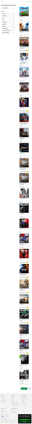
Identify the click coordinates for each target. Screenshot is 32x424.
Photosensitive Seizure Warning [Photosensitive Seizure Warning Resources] (15, 403)
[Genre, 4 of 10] (8, 20)
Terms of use (16, 420)
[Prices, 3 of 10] (8, 18)
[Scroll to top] (30, 389)
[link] (24, 14)
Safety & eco (3, 422)
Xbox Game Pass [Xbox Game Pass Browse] (3, 400)
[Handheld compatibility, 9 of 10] (8, 30)
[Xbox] (3, 4)
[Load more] (24, 389)
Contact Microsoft (6, 420)
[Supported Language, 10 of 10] (8, 33)
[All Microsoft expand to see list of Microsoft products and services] (1, 1)
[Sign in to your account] (30, 1)
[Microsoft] (16, 0)
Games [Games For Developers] (12, 410)
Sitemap (3, 420)
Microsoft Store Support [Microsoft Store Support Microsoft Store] (25, 398)
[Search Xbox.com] (4, 1)
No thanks (24, 421)
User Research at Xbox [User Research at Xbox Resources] (14, 405)
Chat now (24, 419)
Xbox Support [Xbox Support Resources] (13, 398)
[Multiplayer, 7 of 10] (8, 26)
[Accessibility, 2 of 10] (8, 16)
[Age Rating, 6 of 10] (8, 24)
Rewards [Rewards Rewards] (2, 410)
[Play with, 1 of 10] (8, 14)
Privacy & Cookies (12, 420)
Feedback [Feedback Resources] (12, 400)
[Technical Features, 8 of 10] (8, 28)
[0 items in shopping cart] (28, 1)
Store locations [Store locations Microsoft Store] (24, 403)
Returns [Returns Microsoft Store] (23, 400)
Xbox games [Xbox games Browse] (2, 398)
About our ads (7, 422)
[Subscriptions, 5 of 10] (8, 22)
